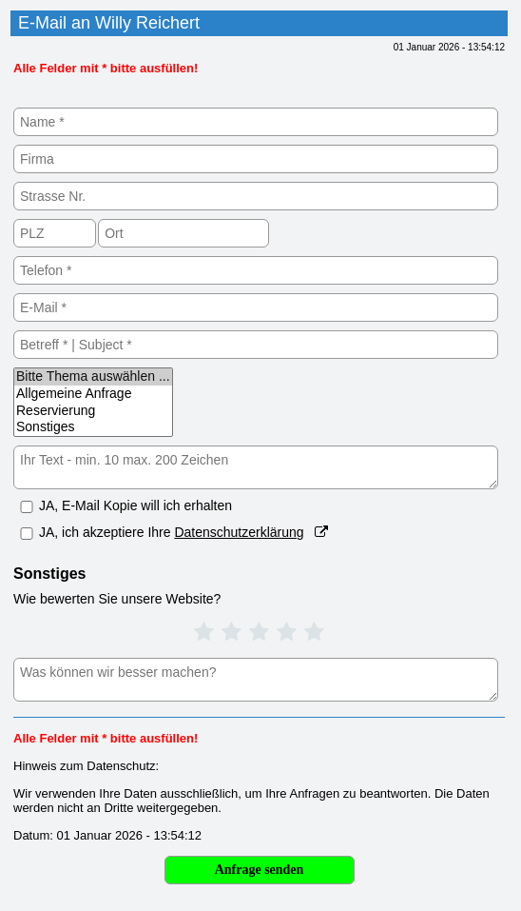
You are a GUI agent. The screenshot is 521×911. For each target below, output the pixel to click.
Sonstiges (93, 427)
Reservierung (93, 411)
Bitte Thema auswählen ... (93, 377)
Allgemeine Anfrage (93, 394)
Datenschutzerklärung (238, 532)
